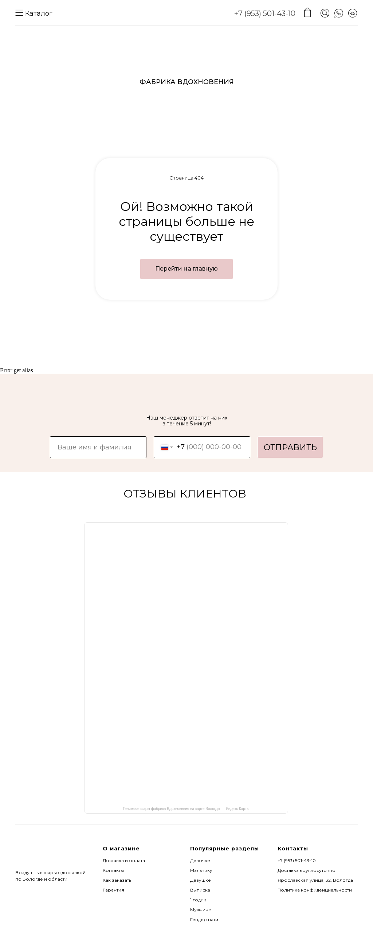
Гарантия (113, 890)
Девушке (200, 880)
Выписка (200, 890)
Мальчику (201, 870)
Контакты (113, 870)
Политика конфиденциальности (315, 890)
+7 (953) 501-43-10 (264, 13)
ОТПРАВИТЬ (290, 447)
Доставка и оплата (124, 860)
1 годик (198, 899)
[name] (98, 447)
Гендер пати (204, 919)
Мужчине (200, 909)
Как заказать (117, 880)
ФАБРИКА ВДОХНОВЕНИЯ (187, 82)
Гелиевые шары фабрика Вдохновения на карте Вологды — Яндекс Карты (186, 809)
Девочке (200, 860)
